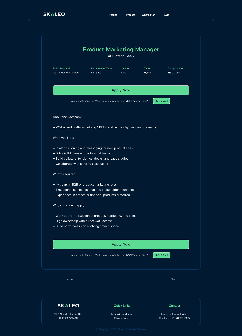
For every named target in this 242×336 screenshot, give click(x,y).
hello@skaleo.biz (178, 314)
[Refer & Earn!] (161, 101)
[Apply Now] (121, 90)
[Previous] (76, 279)
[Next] (168, 279)
